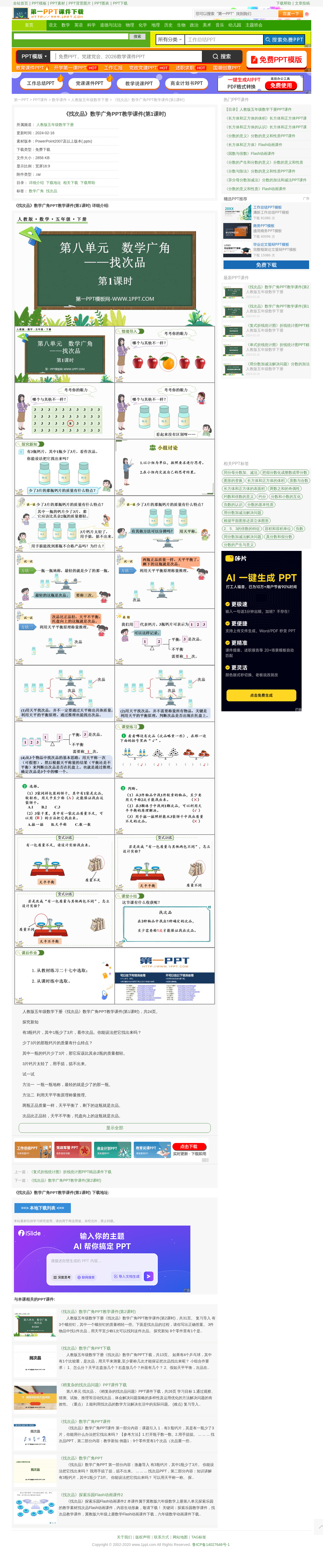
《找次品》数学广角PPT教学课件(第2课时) (65, 1180)
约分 (262, 496)
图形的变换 (233, 480)
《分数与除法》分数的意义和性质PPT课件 (260, 171)
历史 (168, 25)
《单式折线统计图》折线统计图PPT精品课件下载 (277, 345)
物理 (130, 25)
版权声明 (142, 1537)
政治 (194, 25)
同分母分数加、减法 (240, 472)
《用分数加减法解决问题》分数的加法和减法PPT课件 (278, 364)
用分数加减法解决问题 (242, 512)
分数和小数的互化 (286, 496)
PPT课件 (40, 100)
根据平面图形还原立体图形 (246, 521)
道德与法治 (110, 25)
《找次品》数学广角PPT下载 (85, 1348)
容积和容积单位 (278, 529)
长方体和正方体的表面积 (244, 488)
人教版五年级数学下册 (90, 100)
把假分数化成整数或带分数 (284, 472)
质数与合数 (299, 480)
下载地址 (53, 183)
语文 (53, 25)
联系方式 (161, 1537)
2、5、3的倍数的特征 (242, 529)
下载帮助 (283, 3)
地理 (155, 25)
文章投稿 (302, 3)
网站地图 (180, 1537)
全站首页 (20, 3)
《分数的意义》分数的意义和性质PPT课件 (260, 136)
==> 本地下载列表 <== (42, 1208)
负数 (299, 529)
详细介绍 (36, 183)
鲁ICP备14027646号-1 (211, 1544)
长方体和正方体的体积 (266, 480)
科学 (91, 25)
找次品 (51, 191)
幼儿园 (234, 25)
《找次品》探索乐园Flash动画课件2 (91, 1494)
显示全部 (114, 1128)
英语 (78, 25)
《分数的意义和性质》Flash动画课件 (255, 189)
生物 (181, 25)
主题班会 (254, 25)
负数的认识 (233, 504)
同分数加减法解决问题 (242, 537)
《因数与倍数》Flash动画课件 (250, 153)
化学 (143, 25)
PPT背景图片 (79, 3)
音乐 (220, 25)
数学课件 (59, 100)
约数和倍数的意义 (239, 496)
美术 (207, 25)
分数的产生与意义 (239, 545)
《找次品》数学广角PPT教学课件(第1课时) (277, 306)
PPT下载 (120, 3)
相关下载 (70, 183)
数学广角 (36, 191)
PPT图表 (101, 3)
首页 (29, 25)
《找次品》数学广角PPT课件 (85, 1421)
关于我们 (124, 1537)
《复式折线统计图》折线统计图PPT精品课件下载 (70, 1172)
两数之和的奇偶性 (285, 488)
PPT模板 (39, 3)
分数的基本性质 (260, 504)
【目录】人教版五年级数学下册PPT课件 (258, 109)
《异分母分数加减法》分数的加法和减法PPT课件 (266, 180)
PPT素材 (57, 3)
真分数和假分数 (279, 537)
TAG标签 (198, 1537)
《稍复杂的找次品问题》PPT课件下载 (93, 1385)
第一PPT (21, 100)
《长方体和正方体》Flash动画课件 (253, 145)
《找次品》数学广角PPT (81, 1458)
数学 (65, 25)
